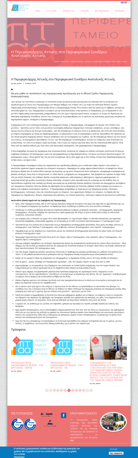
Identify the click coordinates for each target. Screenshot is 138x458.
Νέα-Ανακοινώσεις (102, 12)
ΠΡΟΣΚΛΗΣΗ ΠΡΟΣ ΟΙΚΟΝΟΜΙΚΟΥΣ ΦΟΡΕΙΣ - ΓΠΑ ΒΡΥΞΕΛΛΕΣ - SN (66, 365)
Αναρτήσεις (64, 62)
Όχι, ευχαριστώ (116, 454)
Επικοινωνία (119, 11)
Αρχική (37, 11)
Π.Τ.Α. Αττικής (51, 12)
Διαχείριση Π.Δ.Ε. (69, 12)
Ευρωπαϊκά (85, 12)
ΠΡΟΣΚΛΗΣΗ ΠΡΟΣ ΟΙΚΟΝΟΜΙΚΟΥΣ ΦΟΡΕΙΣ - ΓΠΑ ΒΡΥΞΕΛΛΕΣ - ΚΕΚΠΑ (27, 365)
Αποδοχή (113, 449)
